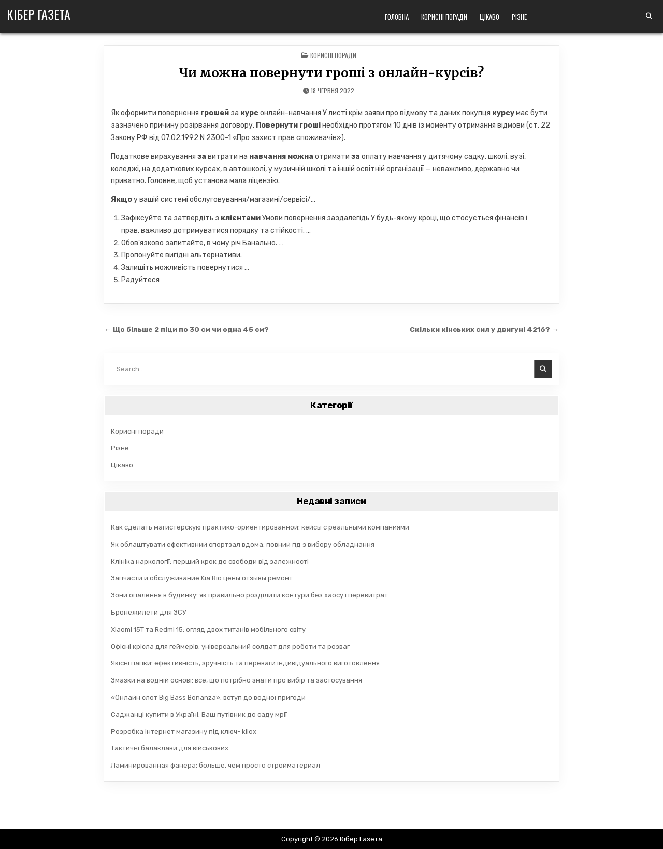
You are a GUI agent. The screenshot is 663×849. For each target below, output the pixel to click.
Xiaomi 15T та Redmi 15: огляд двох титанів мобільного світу (208, 629)
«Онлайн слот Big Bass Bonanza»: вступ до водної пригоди (208, 697)
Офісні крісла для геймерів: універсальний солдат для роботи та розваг (230, 646)
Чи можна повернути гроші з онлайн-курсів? (331, 73)
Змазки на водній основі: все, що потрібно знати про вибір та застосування (236, 680)
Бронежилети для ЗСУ (148, 612)
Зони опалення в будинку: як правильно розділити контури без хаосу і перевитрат (249, 595)
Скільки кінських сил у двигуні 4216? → (484, 329)
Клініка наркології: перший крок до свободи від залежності (210, 561)
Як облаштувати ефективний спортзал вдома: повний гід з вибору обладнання (242, 544)
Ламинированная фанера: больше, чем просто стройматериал (215, 765)
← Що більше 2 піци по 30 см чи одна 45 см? (186, 329)
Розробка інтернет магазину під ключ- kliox (183, 731)
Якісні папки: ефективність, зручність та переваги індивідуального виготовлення (245, 663)
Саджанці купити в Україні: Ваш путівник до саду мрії (199, 714)
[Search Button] (649, 16)
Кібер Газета (38, 14)
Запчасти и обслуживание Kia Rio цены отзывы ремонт (202, 578)
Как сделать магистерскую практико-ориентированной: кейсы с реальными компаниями (260, 527)
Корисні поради (444, 16)
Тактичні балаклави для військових (169, 748)
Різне (519, 16)
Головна (397, 16)
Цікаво (489, 16)
